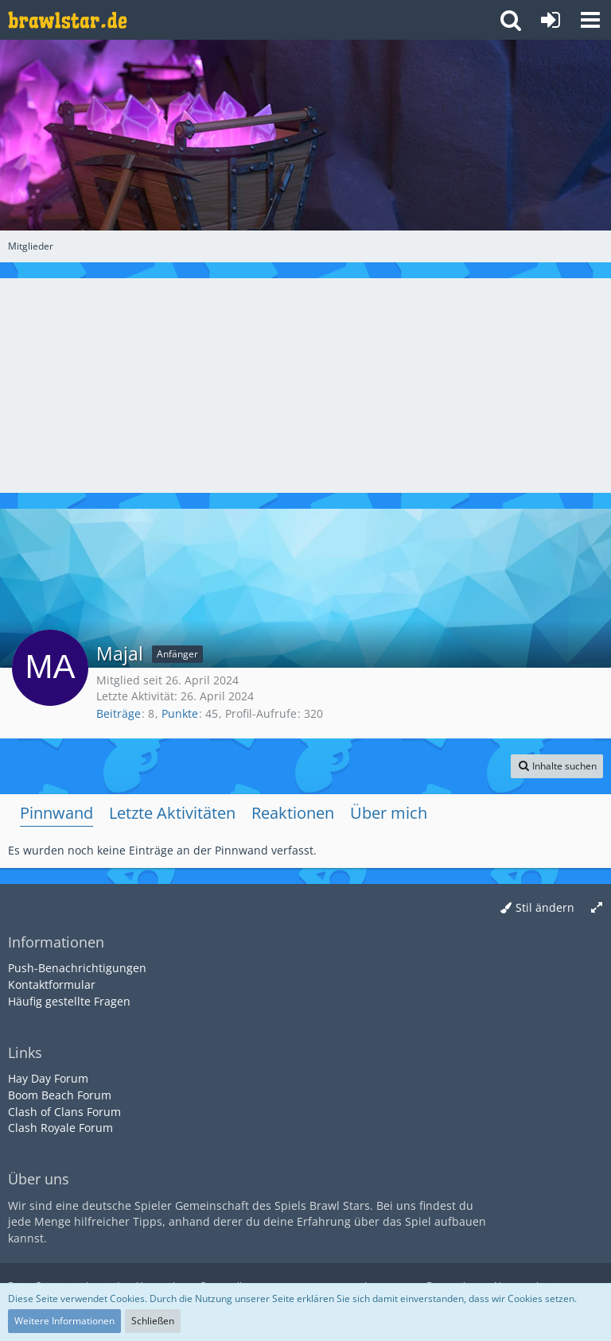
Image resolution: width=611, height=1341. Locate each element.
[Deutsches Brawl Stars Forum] (67, 20)
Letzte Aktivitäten (172, 813)
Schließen (152, 1320)
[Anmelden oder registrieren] (550, 20)
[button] (590, 20)
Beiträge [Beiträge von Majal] (118, 713)
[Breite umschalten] (596, 908)
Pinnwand (56, 813)
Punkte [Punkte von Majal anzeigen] (180, 713)
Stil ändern (545, 907)
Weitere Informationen (64, 1320)
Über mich (388, 813)
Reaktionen (292, 813)
